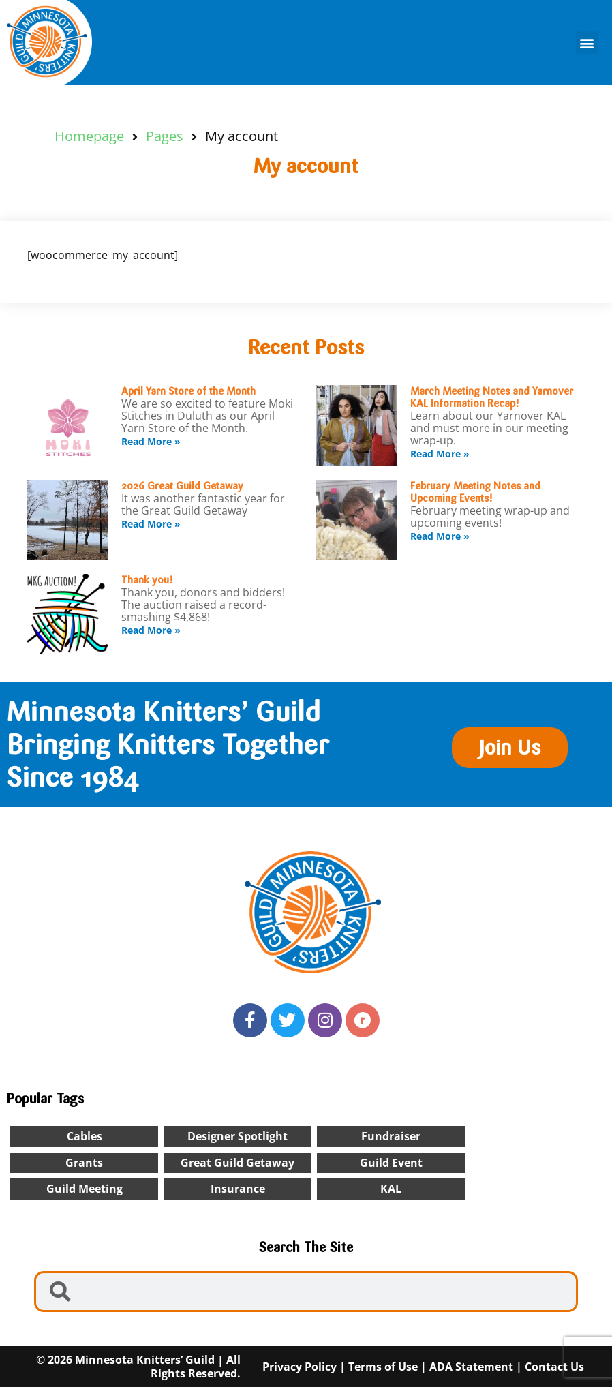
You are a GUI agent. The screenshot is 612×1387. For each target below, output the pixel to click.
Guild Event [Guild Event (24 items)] (391, 1162)
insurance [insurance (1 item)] (238, 1188)
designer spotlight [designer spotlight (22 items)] (237, 1136)
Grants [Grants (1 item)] (84, 1162)
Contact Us (554, 1366)
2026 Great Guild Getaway (182, 486)
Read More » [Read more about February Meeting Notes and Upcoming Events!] (440, 536)
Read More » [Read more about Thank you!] (151, 630)
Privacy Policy (299, 1366)
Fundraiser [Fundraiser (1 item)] (390, 1136)
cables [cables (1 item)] (84, 1136)
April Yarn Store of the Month (188, 391)
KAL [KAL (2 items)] (390, 1188)
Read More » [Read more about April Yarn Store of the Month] (151, 441)
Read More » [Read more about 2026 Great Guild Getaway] (151, 523)
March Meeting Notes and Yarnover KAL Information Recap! (491, 397)
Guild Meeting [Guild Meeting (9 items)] (84, 1188)
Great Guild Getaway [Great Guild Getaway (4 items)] (237, 1162)
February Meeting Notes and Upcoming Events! (475, 492)
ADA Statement (471, 1366)
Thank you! (147, 580)
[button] (587, 42)
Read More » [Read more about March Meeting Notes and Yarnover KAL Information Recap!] (440, 453)
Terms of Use (383, 1366)
